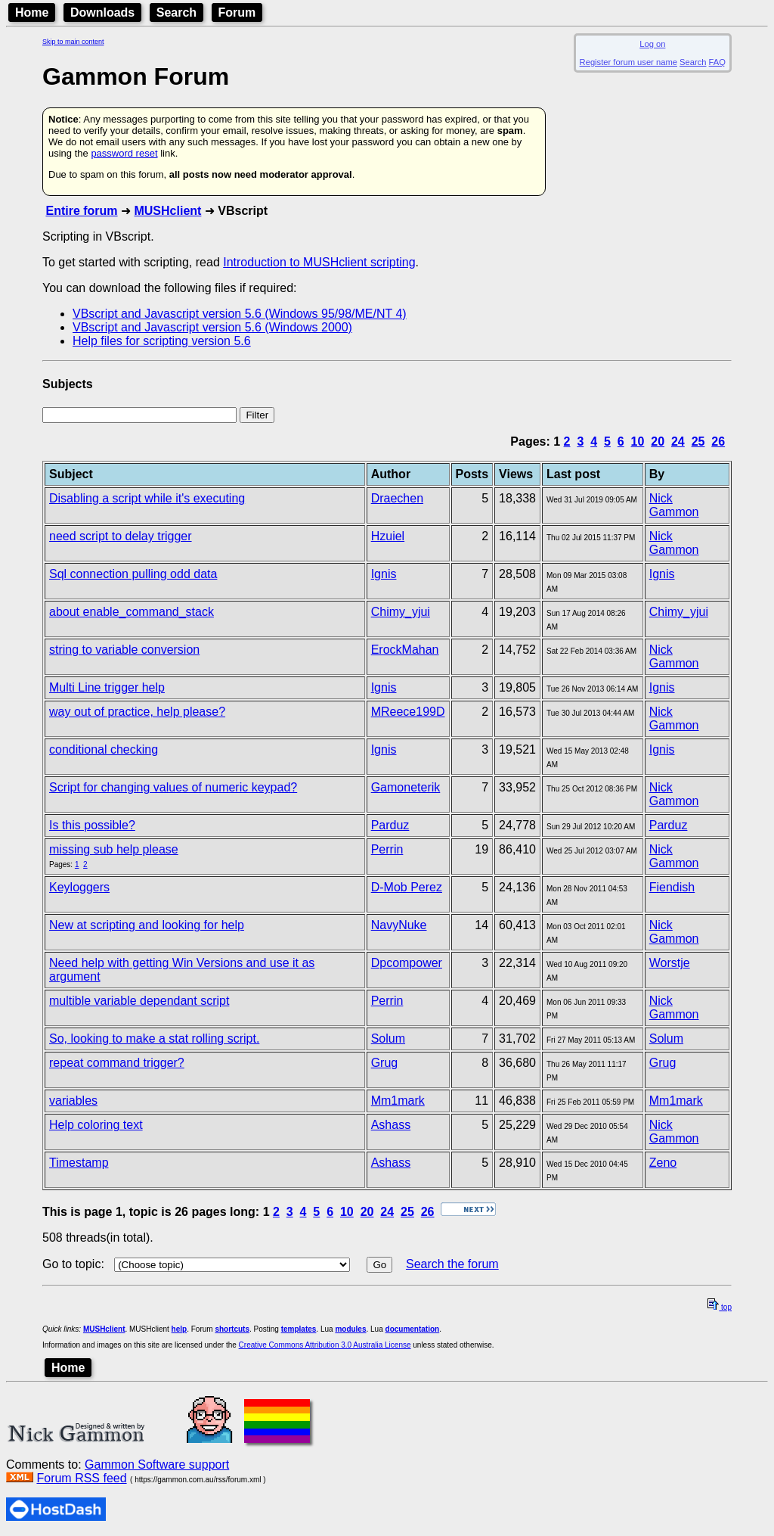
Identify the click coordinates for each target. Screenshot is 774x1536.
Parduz (390, 825)
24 (678, 441)
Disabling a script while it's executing (147, 498)
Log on (652, 43)
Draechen (397, 498)
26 (718, 441)
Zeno (662, 1162)
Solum (388, 1038)
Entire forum (81, 210)
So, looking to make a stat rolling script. (154, 1038)
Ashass (390, 1124)
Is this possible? (92, 825)
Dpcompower (406, 962)
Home (31, 12)
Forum (237, 12)
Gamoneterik (406, 787)
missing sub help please (113, 849)
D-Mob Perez (406, 887)
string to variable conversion (124, 649)
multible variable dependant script (139, 1000)
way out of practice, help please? (137, 711)
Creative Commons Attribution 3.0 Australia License (325, 1345)
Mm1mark (398, 1100)
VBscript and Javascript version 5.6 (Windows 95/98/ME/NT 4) (240, 313)
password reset (124, 153)
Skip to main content (73, 41)
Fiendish (672, 887)
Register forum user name (628, 62)
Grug (384, 1062)
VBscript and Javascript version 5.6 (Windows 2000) (212, 327)
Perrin (387, 849)
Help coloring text (96, 1124)
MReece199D (408, 711)
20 (657, 441)
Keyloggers (79, 887)
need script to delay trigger (120, 536)
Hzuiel (387, 536)
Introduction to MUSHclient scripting (319, 262)
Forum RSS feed (81, 1478)
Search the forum (452, 1264)
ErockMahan (405, 649)
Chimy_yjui (400, 611)
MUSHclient (167, 210)
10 (638, 441)
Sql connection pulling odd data (133, 573)
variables (73, 1100)
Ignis (384, 573)
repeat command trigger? (116, 1062)
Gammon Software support (157, 1464)
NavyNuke (399, 925)
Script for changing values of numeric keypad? (173, 787)
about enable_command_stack (131, 611)
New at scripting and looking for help (146, 925)
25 (698, 441)
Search (176, 12)
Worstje (669, 962)
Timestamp (79, 1162)
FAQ (717, 62)
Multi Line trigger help (107, 687)
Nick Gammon (674, 505)
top (719, 1307)
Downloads (102, 12)
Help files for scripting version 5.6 (162, 340)
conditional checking (103, 749)
